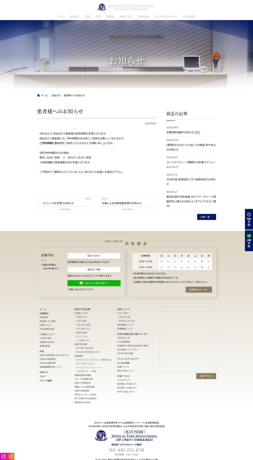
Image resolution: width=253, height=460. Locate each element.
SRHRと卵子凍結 (125, 353)
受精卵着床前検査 (82, 375)
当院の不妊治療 (82, 309)
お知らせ (44, 372)
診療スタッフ (45, 325)
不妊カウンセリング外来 (85, 394)
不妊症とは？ (81, 316)
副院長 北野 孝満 (127, 320)
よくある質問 (123, 362)
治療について (123, 366)
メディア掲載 (46, 380)
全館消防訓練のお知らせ (180, 132)
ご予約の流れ (46, 338)
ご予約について (47, 334)
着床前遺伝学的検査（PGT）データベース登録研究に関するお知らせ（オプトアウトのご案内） (191, 201)
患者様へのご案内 (48, 321)
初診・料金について (125, 370)
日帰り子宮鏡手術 (82, 382)
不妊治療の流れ (83, 328)
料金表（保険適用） (48, 359)
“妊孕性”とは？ (124, 337)
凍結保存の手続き (82, 402)
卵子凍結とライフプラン (127, 349)
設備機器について (125, 328)
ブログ (43, 376)
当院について (123, 309)
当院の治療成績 (81, 390)
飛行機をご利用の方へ (127, 387)
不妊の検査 (81, 320)
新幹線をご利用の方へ (127, 383)
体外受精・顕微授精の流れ (88, 351)
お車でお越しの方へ (126, 391)
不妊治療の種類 (83, 324)
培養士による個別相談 (84, 386)
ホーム (43, 309)
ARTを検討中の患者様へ (85, 398)
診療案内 (44, 313)
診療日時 (44, 317)
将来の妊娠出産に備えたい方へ (132, 333)
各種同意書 (45, 345)
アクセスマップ (123, 379)
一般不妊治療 (80, 332)
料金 (42, 351)
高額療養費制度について (51, 366)
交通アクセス (123, 376)
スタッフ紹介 (122, 313)
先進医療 (78, 355)
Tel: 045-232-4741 (126, 450)
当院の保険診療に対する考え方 (54, 355)
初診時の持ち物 (47, 342)
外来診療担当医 (47, 328)
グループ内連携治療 (83, 378)
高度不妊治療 (80, 344)
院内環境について (125, 324)
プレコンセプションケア (128, 358)
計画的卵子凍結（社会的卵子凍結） (132, 345)
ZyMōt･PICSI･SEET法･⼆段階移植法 (93, 359)
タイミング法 (81, 336)
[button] (206, 217)
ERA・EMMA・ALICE (85, 363)
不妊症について (81, 313)
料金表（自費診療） (48, 362)
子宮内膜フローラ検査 (86, 371)
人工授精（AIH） (83, 340)
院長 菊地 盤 (124, 316)
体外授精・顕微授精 (85, 348)
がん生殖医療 (123, 341)
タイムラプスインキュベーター (89, 367)
